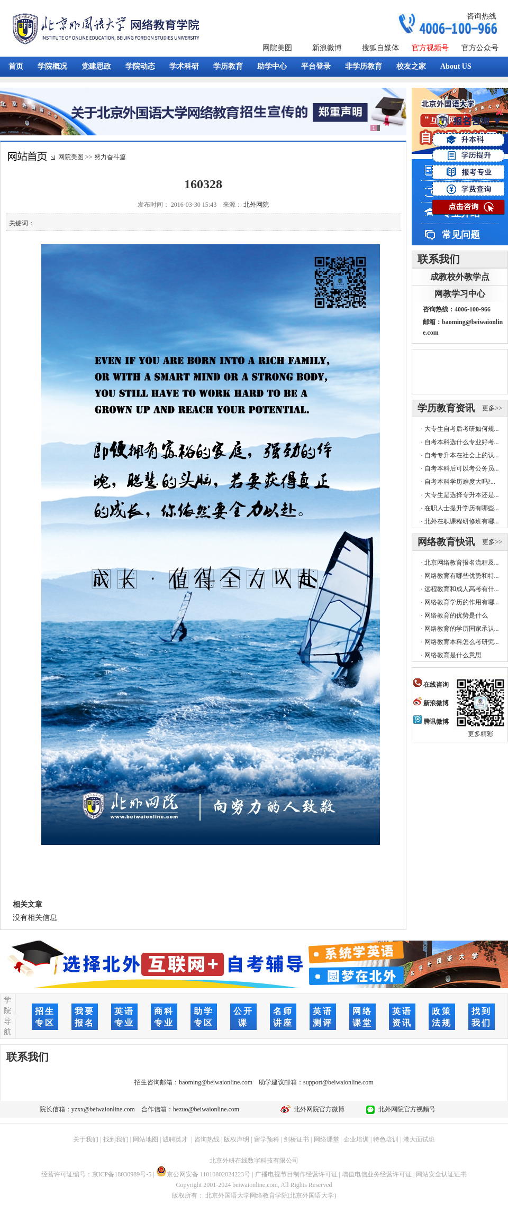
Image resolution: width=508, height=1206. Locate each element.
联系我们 (439, 259)
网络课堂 (326, 1139)
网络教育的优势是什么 (456, 615)
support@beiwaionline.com (338, 1082)
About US (455, 66)
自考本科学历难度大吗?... (459, 481)
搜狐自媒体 (380, 48)
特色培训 (385, 1139)
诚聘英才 (175, 1139)
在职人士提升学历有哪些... (461, 508)
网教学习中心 (459, 293)
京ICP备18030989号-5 (122, 1174)
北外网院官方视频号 (405, 1109)
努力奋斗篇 (110, 157)
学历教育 (228, 66)
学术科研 (184, 66)
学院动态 (140, 66)
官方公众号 (479, 48)
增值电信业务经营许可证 (377, 1174)
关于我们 (85, 1139)
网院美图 (277, 48)
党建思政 (96, 66)
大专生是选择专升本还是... (461, 495)
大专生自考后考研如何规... (461, 428)
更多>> (492, 408)
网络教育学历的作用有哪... (461, 602)
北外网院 (256, 204)
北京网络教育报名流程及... (461, 562)
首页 (15, 66)
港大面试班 (419, 1139)
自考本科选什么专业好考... (461, 442)
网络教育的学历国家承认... (461, 628)
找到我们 (116, 1139)
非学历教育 (363, 66)
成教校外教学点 (459, 276)
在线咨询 (431, 684)
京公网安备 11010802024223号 (203, 1174)
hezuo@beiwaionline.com (206, 1109)
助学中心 (272, 66)
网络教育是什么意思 (453, 655)
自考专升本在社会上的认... (461, 455)
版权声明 (236, 1139)
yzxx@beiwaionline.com (103, 1109)
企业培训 (356, 1139)
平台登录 (316, 66)
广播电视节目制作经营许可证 (296, 1174)
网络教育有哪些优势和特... (461, 575)
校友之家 (411, 66)
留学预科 (266, 1139)
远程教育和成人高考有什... (461, 589)
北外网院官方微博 (317, 1109)
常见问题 (461, 234)
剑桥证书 (296, 1139)
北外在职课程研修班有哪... (461, 521)
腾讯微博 (431, 721)
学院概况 (52, 66)
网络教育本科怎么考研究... (461, 642)
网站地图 (145, 1139)
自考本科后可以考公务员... (461, 468)
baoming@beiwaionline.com (215, 1082)
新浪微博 (327, 48)
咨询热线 (481, 16)
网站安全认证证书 (441, 1174)
